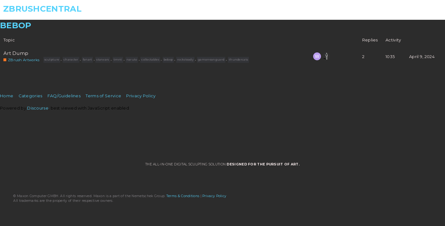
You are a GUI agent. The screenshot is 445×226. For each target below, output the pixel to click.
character (71, 59)
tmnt (118, 59)
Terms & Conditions (182, 196)
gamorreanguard (211, 59)
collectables (150, 59)
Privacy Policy (140, 95)
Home (6, 95)
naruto (132, 59)
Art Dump (15, 53)
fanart (87, 59)
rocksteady (185, 59)
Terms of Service (103, 95)
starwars (102, 59)
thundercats (238, 59)
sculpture (51, 59)
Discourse (37, 107)
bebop (168, 59)
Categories (30, 95)
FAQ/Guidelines (64, 95)
